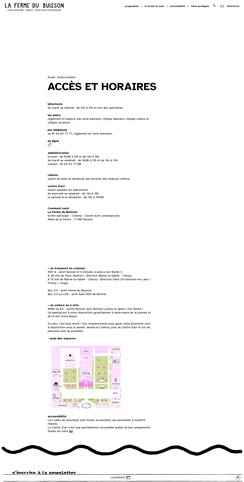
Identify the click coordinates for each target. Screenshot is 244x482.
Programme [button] (132, 6)
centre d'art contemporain (48, 10)
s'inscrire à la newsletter (44, 473)
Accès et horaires (67, 77)
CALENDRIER (176, 478)
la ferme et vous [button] (154, 6)
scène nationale (15, 10)
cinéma (29, 10)
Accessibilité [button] (177, 6)
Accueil (51, 77)
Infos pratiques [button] (200, 6)
